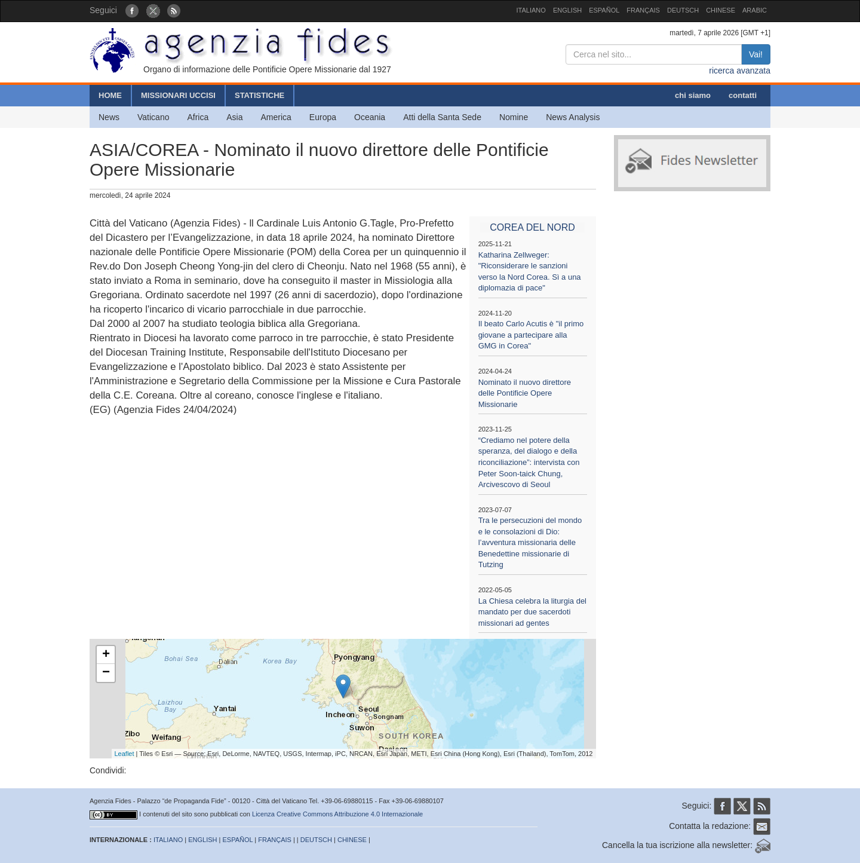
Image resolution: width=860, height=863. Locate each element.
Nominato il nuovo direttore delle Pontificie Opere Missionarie (524, 393)
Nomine (513, 117)
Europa (322, 117)
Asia (234, 117)
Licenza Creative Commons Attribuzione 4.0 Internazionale (337, 814)
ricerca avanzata (739, 70)
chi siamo (693, 95)
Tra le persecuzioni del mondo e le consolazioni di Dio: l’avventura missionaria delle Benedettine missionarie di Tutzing (530, 542)
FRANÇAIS (643, 10)
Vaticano (153, 117)
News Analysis (573, 117)
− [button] (106, 673)
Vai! (756, 54)
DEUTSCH (683, 10)
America (276, 117)
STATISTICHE (259, 95)
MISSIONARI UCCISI (178, 95)
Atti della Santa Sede (442, 117)
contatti (743, 95)
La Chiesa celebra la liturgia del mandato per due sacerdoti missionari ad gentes (532, 612)
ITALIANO (531, 10)
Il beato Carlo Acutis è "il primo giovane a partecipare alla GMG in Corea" (531, 334)
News (109, 117)
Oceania (369, 117)
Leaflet (124, 753)
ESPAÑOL (604, 10)
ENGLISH (567, 10)
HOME (110, 95)
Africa (197, 117)
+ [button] (106, 655)
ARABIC (754, 10)
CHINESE (720, 10)
